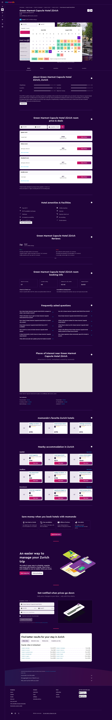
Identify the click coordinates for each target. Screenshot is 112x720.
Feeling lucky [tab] (48, 640)
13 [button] (36, 44)
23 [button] (46, 48)
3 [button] (50, 37)
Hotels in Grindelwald (29, 654)
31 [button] (50, 51)
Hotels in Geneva (63, 650)
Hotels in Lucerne (28, 650)
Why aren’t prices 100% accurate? (59, 680)
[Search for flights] (2, 6)
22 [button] (43, 48)
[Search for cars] (2, 12)
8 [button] (43, 41)
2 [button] (46, 37)
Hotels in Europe (31, 7)
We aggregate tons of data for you (59, 678)
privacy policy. (47, 622)
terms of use (40, 622)
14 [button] (39, 44)
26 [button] (33, 51)
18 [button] (53, 44)
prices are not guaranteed (53, 671)
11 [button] (53, 41)
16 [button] (46, 44)
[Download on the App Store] (88, 696)
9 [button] (46, 41)
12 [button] (33, 44)
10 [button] (50, 41)
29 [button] (43, 51)
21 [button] (39, 48)
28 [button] (40, 51)
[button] (2, 2)
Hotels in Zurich (50, 7)
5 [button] (68, 41)
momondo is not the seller (59, 675)
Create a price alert (81, 526)
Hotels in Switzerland (41, 7)
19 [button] (33, 48)
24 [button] (50, 48)
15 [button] (43, 44)
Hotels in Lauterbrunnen (29, 652)
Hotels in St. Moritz (63, 652)
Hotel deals (24, 7)
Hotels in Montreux (28, 658)
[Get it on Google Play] (88, 692)
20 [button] (36, 48)
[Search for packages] (2, 15)
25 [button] (53, 48)
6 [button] (36, 41)
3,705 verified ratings (33, 19)
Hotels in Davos (62, 656)
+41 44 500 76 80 (26, 17)
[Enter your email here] (41, 612)
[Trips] (2, 19)
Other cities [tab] (28, 640)
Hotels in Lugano (28, 656)
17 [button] (50, 44)
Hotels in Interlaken (63, 648)
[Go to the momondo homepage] (9, 2)
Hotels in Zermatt (28, 648)
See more (91, 452)
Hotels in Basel (62, 654)
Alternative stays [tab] (38, 640)
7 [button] (75, 41)
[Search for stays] (2, 9)
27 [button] (36, 51)
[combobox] (41, 604)
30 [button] (47, 51)
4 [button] (53, 37)
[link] (38, 463)
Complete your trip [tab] (58, 640)
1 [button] (43, 37)
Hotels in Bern (62, 658)
